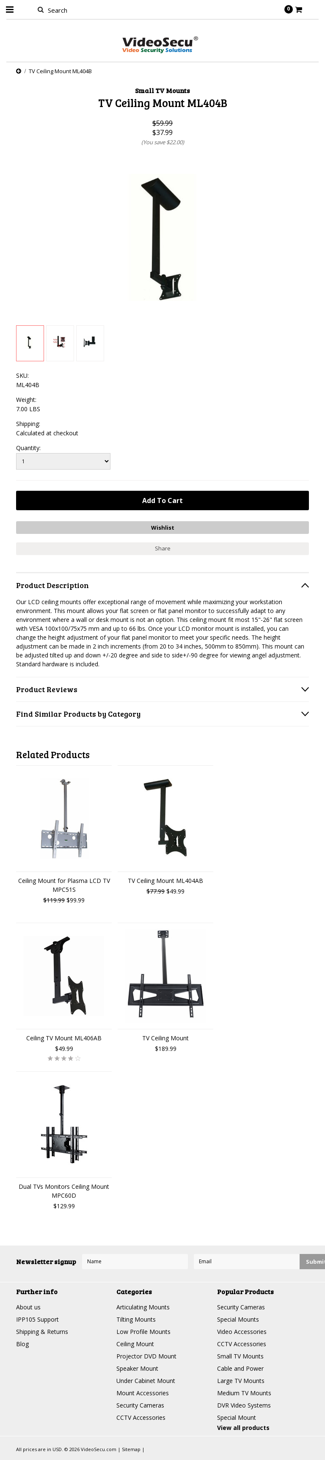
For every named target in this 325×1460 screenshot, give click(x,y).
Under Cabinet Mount (145, 1381)
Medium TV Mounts (244, 1393)
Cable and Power (240, 1368)
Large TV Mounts (240, 1381)
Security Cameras (140, 1405)
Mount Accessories (142, 1393)
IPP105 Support (37, 1319)
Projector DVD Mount (146, 1356)
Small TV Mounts (240, 1356)
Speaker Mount (137, 1368)
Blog (22, 1344)
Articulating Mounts (143, 1307)
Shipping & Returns (42, 1332)
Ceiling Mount (135, 1344)
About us (28, 1307)
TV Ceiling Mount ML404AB (165, 881)
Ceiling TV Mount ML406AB (64, 1038)
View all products (243, 1428)
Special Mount (236, 1417)
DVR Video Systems (244, 1405)
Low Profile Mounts (143, 1332)
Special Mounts (238, 1319)
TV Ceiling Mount (165, 1038)
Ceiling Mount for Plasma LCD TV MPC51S (64, 885)
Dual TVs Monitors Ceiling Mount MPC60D (64, 1190)
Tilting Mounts (136, 1319)
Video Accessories (242, 1332)
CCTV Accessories (140, 1417)
